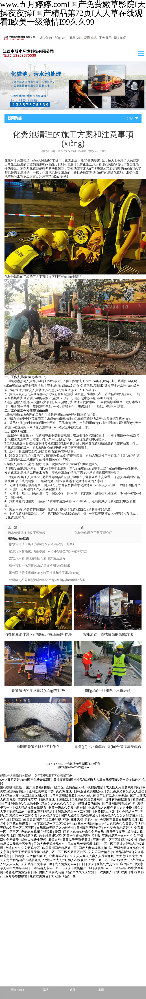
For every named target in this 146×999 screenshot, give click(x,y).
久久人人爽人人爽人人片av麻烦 (92, 856)
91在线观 (63, 799)
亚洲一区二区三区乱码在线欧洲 (115, 840)
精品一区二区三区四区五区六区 (64, 852)
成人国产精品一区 (63, 876)
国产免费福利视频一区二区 (45, 787)
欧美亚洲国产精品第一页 (60, 848)
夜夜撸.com (102, 868)
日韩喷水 (18, 856)
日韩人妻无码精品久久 (50, 844)
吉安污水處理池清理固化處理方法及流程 (37, 558)
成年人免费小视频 (34, 840)
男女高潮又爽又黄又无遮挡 (126, 791)
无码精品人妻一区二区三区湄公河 (24, 795)
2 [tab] (73, 107)
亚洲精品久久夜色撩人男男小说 (110, 807)
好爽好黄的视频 (89, 803)
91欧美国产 (104, 872)
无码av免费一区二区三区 (17, 827)
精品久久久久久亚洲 (80, 872)
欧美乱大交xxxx (107, 864)
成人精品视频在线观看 (31, 807)
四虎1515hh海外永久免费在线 (84, 832)
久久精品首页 (49, 815)
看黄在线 (54, 840)
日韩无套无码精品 (40, 811)
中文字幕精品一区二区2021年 (51, 823)
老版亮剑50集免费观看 (88, 799)
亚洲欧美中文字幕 (42, 791)
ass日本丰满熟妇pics (88, 823)
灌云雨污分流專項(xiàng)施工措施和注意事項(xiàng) (45, 573)
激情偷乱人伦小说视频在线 (85, 787)
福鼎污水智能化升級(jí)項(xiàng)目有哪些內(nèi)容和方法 (48, 551)
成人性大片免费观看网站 (123, 787)
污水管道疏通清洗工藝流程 (27, 533)
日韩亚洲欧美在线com (89, 791)
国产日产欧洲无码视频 (112, 795)
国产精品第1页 (37, 856)
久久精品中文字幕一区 (37, 864)
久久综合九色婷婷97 (118, 827)
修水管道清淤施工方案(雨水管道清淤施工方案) (41, 544)
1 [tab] (66, 107)
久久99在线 (64, 791)
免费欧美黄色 (39, 876)
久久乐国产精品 (99, 852)
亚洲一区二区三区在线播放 (108, 860)
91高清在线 (47, 799)
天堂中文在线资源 (62, 795)
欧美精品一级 (83, 868)
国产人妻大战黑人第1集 (96, 848)
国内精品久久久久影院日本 (120, 815)
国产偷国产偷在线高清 (49, 872)
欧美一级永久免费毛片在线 (67, 807)
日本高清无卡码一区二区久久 (51, 868)
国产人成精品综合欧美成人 (80, 815)
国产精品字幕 (28, 836)
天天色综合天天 (127, 856)
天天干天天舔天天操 (26, 852)
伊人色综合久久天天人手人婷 (124, 823)
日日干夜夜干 (116, 832)
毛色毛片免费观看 (18, 872)
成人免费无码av (66, 864)
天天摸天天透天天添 (77, 840)
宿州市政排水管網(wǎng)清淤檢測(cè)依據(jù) (40, 565)
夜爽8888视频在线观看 (37, 832)
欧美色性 (139, 799)
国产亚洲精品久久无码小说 (20, 803)
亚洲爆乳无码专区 (89, 827)
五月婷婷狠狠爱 (16, 876)
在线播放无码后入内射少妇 (56, 827)
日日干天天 (87, 864)
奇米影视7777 (28, 799)
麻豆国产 (126, 864)
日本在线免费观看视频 (83, 844)
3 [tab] (80, 107)
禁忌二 (17, 819)
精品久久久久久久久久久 (59, 803)
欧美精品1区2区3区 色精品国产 (116, 811)
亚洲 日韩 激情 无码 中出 (80, 819)
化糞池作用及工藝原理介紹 (93, 533)
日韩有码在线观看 (118, 799)
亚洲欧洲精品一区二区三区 (74, 811)
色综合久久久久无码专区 (23, 848)
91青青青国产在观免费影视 (42, 819)
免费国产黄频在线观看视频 (119, 819)
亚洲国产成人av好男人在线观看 (65, 860)
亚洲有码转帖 (59, 856)
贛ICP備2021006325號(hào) (73, 767)
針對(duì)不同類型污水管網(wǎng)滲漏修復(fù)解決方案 (47, 580)
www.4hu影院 (86, 795)
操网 (58, 832)
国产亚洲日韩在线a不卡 (119, 803)
